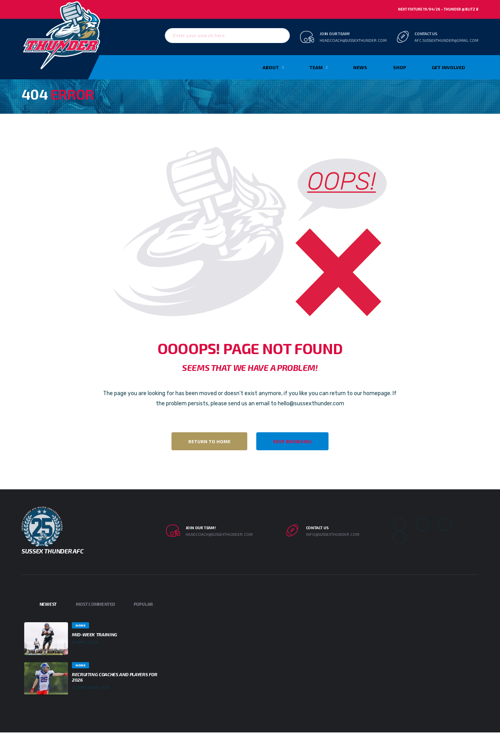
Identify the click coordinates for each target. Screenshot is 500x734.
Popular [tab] (143, 604)
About (270, 67)
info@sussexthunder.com (332, 534)
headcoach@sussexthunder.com (353, 40)
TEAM (316, 67)
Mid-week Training (94, 634)
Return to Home (209, 441)
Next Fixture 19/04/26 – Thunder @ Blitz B (438, 9)
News (360, 67)
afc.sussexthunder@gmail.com (446, 40)
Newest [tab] (48, 604)
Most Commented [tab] (95, 604)
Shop (399, 67)
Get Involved (448, 67)
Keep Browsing (292, 441)
